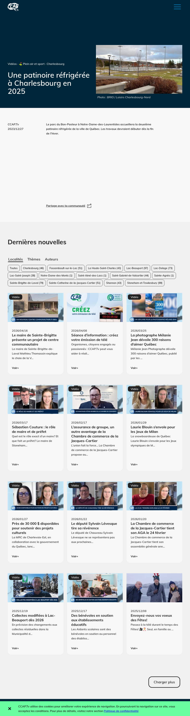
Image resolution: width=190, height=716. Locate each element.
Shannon (114, 283)
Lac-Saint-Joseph (22, 275)
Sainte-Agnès (164, 275)
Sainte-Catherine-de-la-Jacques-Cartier (75, 283)
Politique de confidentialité (121, 711)
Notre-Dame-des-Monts (56, 275)
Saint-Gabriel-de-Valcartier (130, 275)
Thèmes (33, 259)
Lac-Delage (163, 268)
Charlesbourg (33, 268)
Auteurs (51, 259)
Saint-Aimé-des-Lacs (92, 275)
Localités (15, 259)
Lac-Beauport (137, 268)
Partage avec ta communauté (69, 206)
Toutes (14, 268)
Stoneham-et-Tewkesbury (144, 283)
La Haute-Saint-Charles (104, 268)
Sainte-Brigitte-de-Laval (27, 283)
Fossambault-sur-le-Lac (65, 268)
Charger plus (164, 682)
